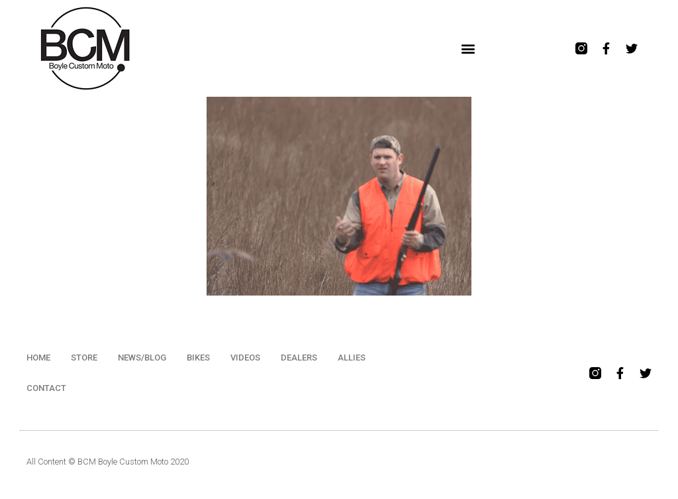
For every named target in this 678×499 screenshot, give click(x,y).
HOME (38, 357)
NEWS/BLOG (142, 357)
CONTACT (46, 388)
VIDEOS (245, 357)
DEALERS (299, 357)
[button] (468, 49)
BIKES (198, 357)
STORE (84, 357)
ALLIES (351, 357)
